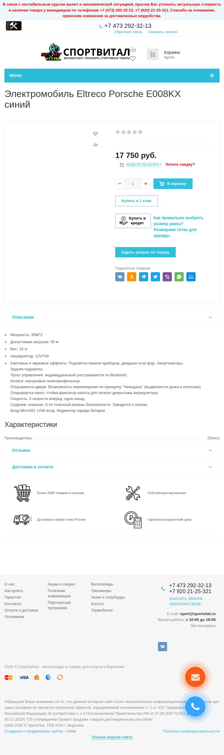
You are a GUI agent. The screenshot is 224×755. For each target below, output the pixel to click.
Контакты (12, 603)
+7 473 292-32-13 (127, 26)
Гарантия (12, 597)
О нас (9, 584)
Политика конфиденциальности (191, 731)
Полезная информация (59, 593)
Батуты (97, 603)
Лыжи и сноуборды (108, 597)
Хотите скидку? (180, 164)
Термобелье (102, 610)
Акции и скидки (61, 584)
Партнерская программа (59, 605)
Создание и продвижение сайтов (33, 731)
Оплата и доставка (21, 610)
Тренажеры (101, 590)
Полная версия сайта (112, 737)
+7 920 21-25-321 (190, 591)
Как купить (13, 590)
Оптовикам (14, 616)
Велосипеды (102, 584)
